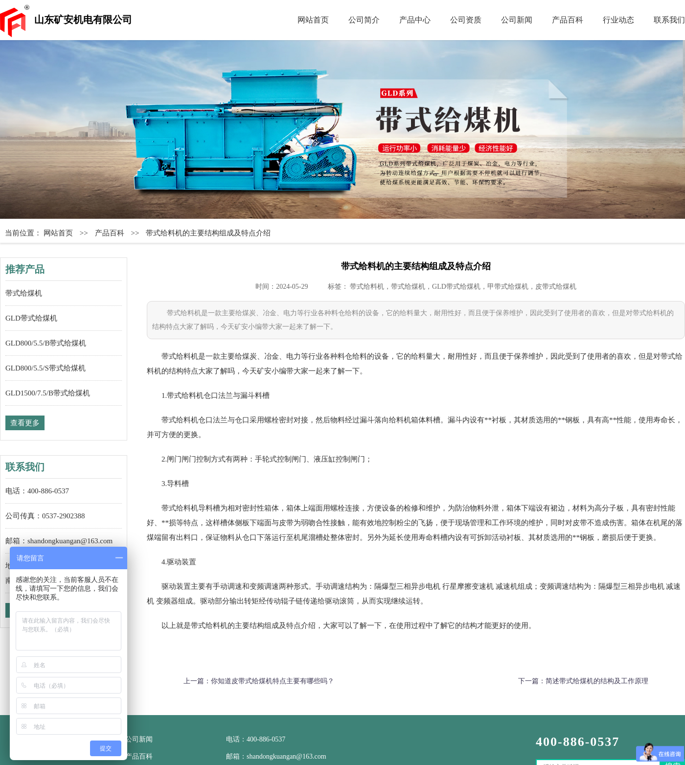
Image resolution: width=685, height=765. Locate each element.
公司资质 (465, 20)
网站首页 (313, 20)
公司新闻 (516, 20)
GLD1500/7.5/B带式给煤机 (47, 393)
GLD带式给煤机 (31, 318)
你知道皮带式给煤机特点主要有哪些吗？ (272, 681)
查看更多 (25, 423)
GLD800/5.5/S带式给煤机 (45, 368)
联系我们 (669, 20)
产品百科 (567, 20)
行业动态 (618, 20)
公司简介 (364, 20)
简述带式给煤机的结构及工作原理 (597, 681)
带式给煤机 (23, 293)
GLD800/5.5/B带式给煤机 (45, 343)
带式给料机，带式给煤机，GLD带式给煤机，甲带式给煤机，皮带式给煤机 (463, 286)
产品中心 (415, 20)
